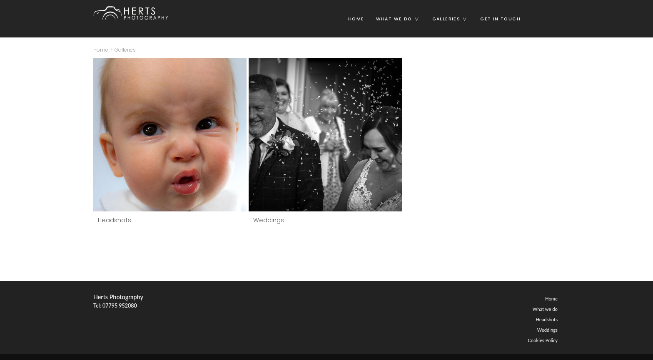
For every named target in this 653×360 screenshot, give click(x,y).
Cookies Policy (543, 340)
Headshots (114, 220)
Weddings (268, 220)
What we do (401, 19)
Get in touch (500, 19)
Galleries (453, 19)
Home (356, 19)
